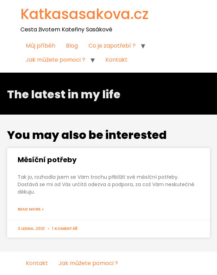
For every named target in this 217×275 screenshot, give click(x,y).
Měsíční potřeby (47, 160)
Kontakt (116, 60)
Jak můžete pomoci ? (55, 60)
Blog (72, 46)
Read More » (31, 209)
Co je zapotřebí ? (112, 46)
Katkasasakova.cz (84, 14)
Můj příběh (40, 46)
